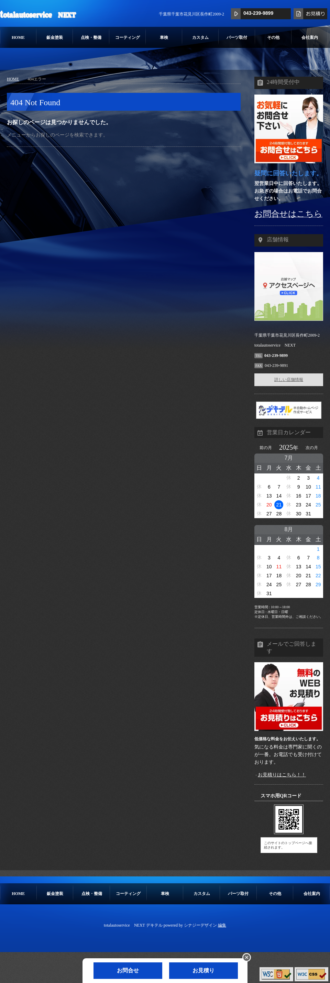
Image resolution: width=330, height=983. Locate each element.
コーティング (127, 37)
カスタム (200, 37)
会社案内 (309, 37)
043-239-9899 (258, 13)
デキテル (154, 925)
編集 (222, 925)
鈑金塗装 (54, 37)
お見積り (203, 970)
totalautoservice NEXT (38, 14)
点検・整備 (91, 37)
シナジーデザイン (200, 925)
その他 (273, 37)
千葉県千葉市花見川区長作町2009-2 (191, 14)
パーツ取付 (237, 37)
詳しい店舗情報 (288, 379)
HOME (18, 37)
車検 (164, 37)
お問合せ (128, 970)
